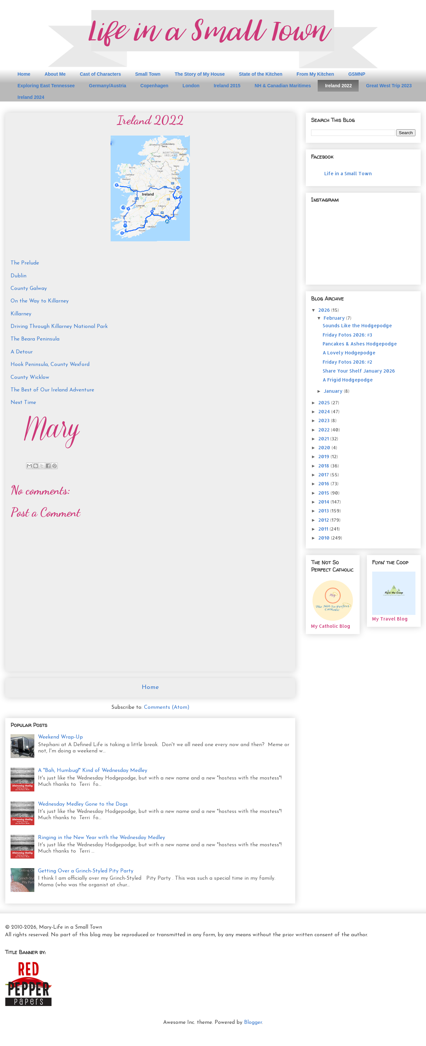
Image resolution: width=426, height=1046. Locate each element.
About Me (55, 74)
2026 (324, 310)
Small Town (147, 74)
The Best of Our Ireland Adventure (52, 390)
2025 (324, 402)
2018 (324, 465)
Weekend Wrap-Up (60, 737)
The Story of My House (200, 74)
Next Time (23, 402)
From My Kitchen (315, 74)
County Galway (29, 288)
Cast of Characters (100, 74)
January (334, 391)
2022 (324, 429)
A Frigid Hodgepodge (348, 379)
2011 (324, 529)
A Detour (22, 352)
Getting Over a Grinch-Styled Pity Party (85, 871)
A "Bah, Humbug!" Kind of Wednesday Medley (92, 770)
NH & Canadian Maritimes (283, 85)
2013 (324, 510)
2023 (324, 420)
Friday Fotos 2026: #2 (347, 362)
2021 (324, 438)
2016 (324, 483)
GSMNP (356, 74)
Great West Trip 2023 (388, 85)
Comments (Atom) (167, 707)
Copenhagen (154, 85)
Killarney (21, 314)
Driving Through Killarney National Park (59, 326)
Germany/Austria (107, 85)
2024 (324, 411)
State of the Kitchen (260, 74)
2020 (325, 447)
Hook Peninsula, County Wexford (50, 364)
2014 (324, 501)
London (191, 85)
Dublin (18, 276)
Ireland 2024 (31, 97)
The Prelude (25, 263)
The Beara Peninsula (35, 339)
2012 (324, 520)
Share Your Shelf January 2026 (359, 371)
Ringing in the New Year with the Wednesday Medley (101, 837)
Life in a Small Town (348, 173)
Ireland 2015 (227, 85)
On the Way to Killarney (40, 301)
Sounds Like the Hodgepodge (357, 325)
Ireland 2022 (338, 85)
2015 (324, 493)
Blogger (253, 1022)
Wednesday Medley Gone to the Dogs (83, 804)
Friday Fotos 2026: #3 (347, 335)
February (335, 318)
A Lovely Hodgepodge (349, 352)
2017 (324, 474)
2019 (324, 456)
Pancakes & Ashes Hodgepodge (360, 343)
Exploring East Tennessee (46, 85)
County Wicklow (30, 377)
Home (24, 74)
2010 (324, 538)
